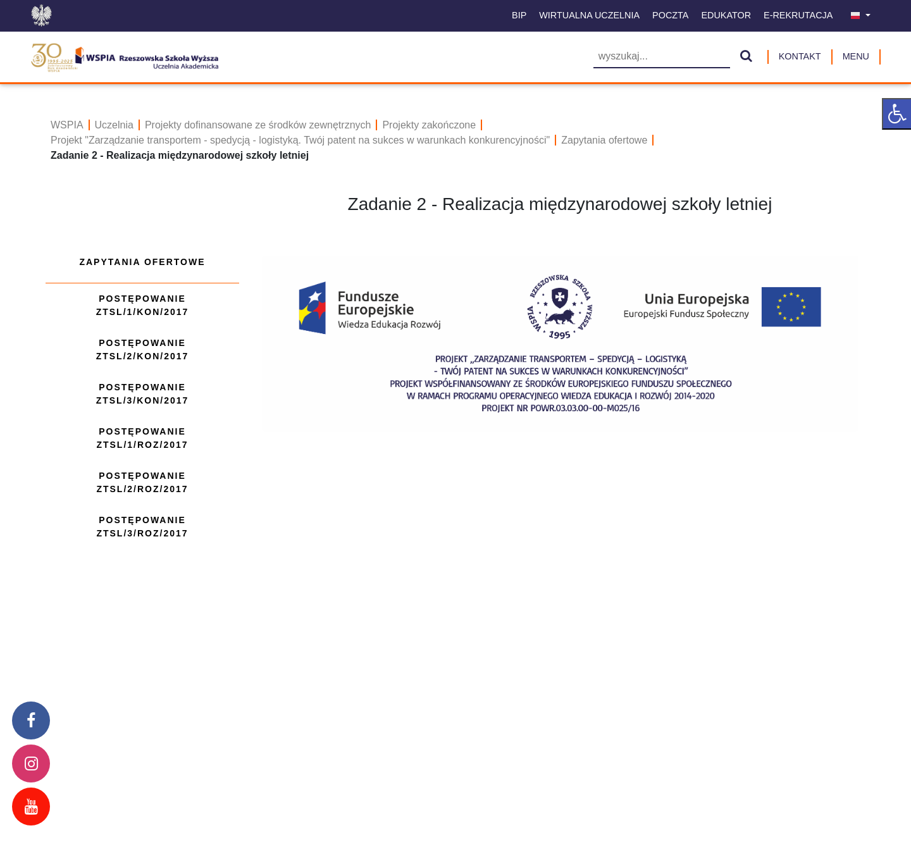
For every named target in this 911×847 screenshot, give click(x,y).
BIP (519, 15)
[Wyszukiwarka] (661, 57)
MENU (856, 56)
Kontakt (800, 56)
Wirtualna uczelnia (589, 15)
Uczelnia (114, 125)
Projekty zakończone (429, 125)
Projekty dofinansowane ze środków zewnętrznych (258, 125)
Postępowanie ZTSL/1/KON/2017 (142, 305)
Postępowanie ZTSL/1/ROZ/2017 (142, 438)
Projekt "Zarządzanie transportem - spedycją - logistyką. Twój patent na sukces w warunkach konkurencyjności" (300, 140)
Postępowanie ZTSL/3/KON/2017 (142, 393)
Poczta (670, 15)
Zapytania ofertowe (604, 140)
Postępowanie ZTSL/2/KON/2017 (142, 349)
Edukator (726, 15)
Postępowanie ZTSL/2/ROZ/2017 (142, 482)
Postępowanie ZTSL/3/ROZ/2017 (142, 526)
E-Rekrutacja (798, 15)
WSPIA (67, 125)
